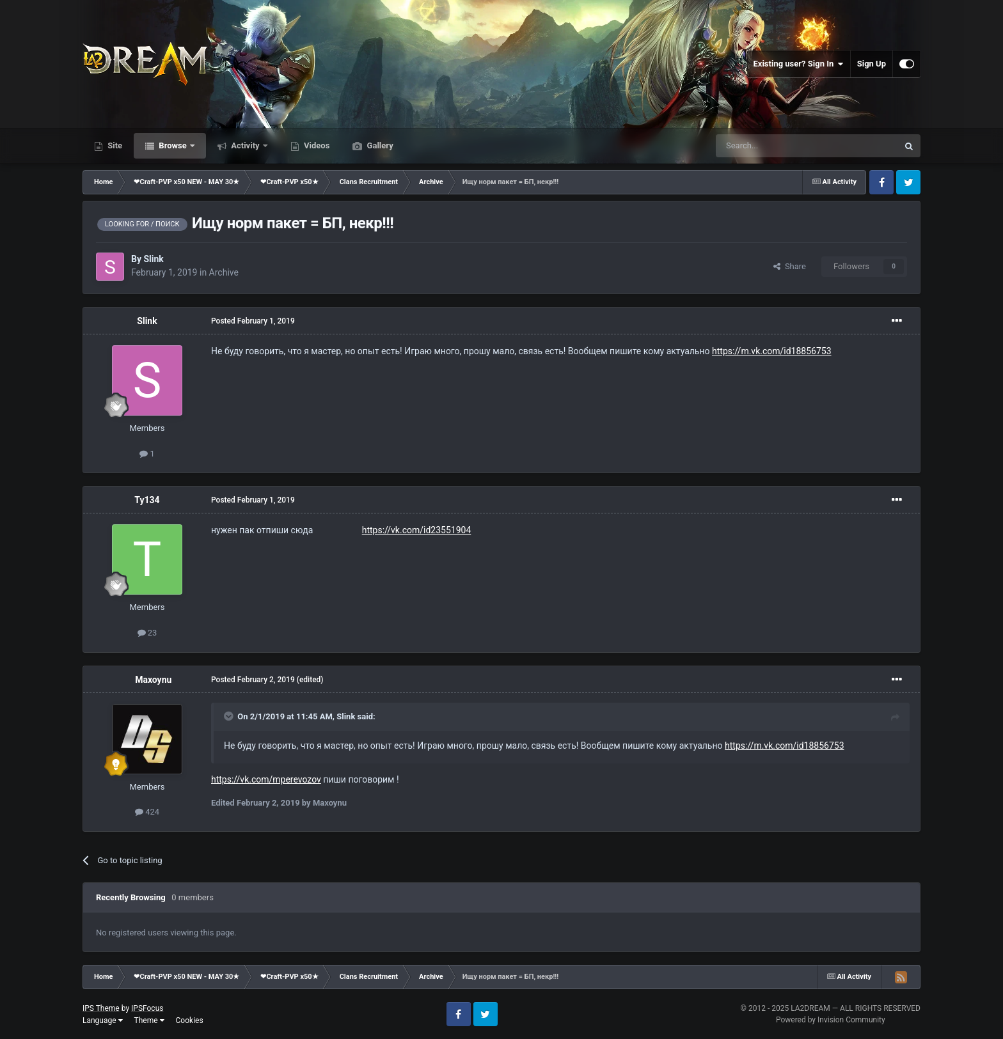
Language (103, 1020)
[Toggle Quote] (229, 716)
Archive (224, 272)
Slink (153, 259)
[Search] (776, 145)
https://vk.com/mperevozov (266, 779)
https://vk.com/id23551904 (416, 530)
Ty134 (146, 500)
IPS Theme (101, 1008)
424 (147, 811)
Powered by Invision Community (830, 1019)
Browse (173, 145)
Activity (245, 145)
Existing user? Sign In (799, 64)
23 (147, 632)
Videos (316, 145)
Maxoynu (153, 680)
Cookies (189, 1020)
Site (114, 145)
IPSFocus (147, 1008)
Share (789, 266)
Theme (149, 1020)
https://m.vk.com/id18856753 (772, 351)
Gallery (379, 145)
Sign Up (871, 63)
